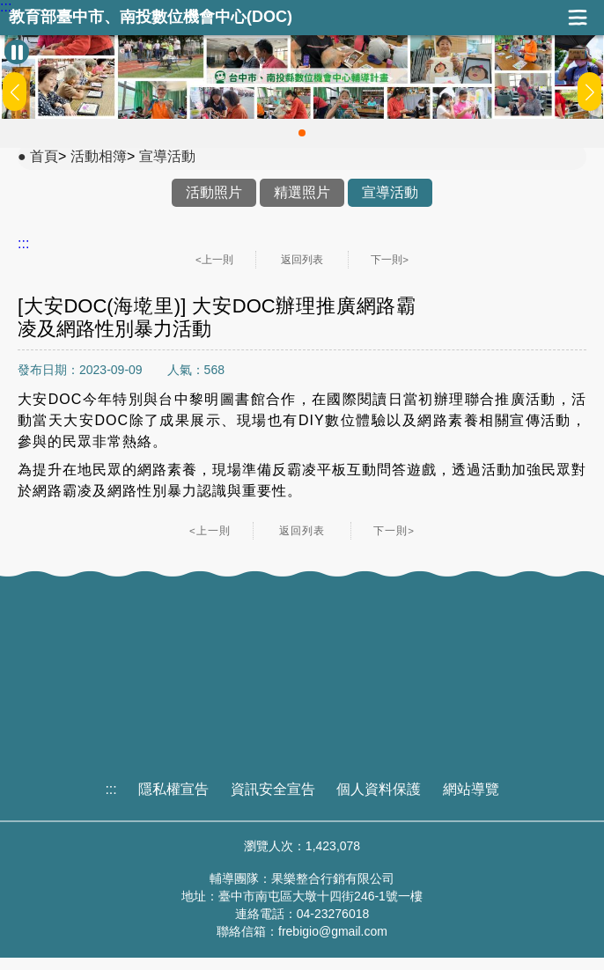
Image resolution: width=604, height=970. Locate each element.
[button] (302, 132)
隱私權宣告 (173, 789)
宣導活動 (167, 156)
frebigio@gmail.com (332, 931)
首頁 (44, 156)
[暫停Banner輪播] (16, 52)
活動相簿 (98, 156)
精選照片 (302, 192)
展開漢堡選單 (577, 17)
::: (5, 7)
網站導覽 (471, 789)
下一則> (390, 259)
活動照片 (214, 192)
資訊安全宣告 (273, 789)
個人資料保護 (378, 789)
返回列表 (302, 259)
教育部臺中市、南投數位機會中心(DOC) (150, 17)
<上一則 (214, 259)
